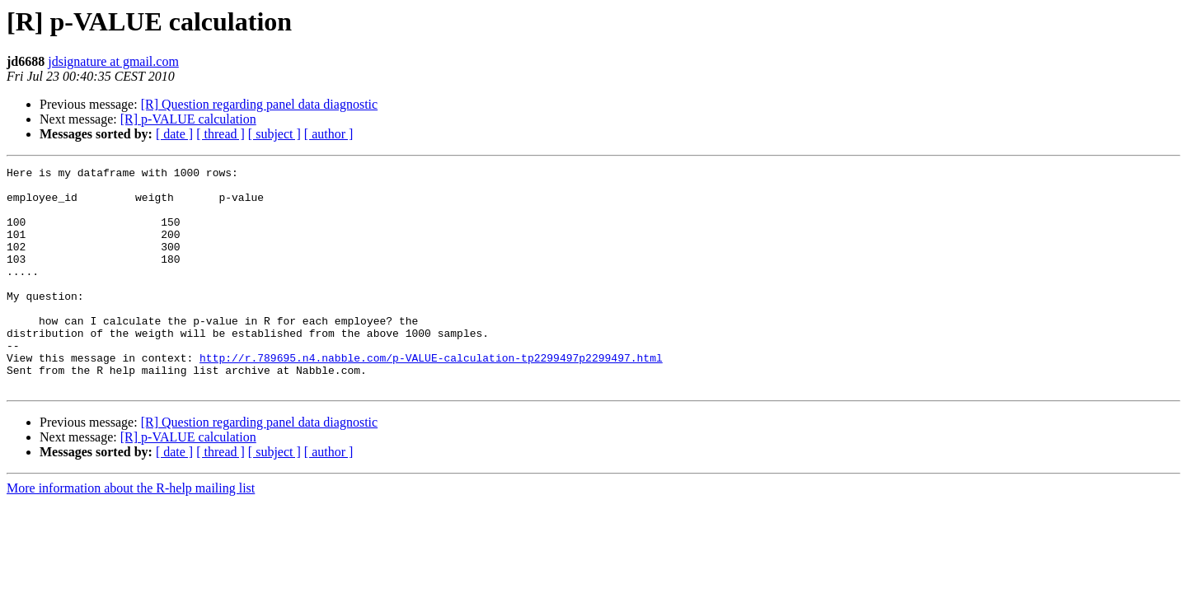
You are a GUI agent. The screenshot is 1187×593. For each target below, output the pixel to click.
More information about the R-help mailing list (131, 532)
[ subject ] (274, 134)
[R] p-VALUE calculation (188, 119)
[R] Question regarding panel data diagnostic (259, 104)
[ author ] (329, 134)
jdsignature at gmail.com (113, 61)
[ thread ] (220, 134)
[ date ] (174, 134)
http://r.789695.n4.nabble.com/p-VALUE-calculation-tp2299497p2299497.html (431, 397)
